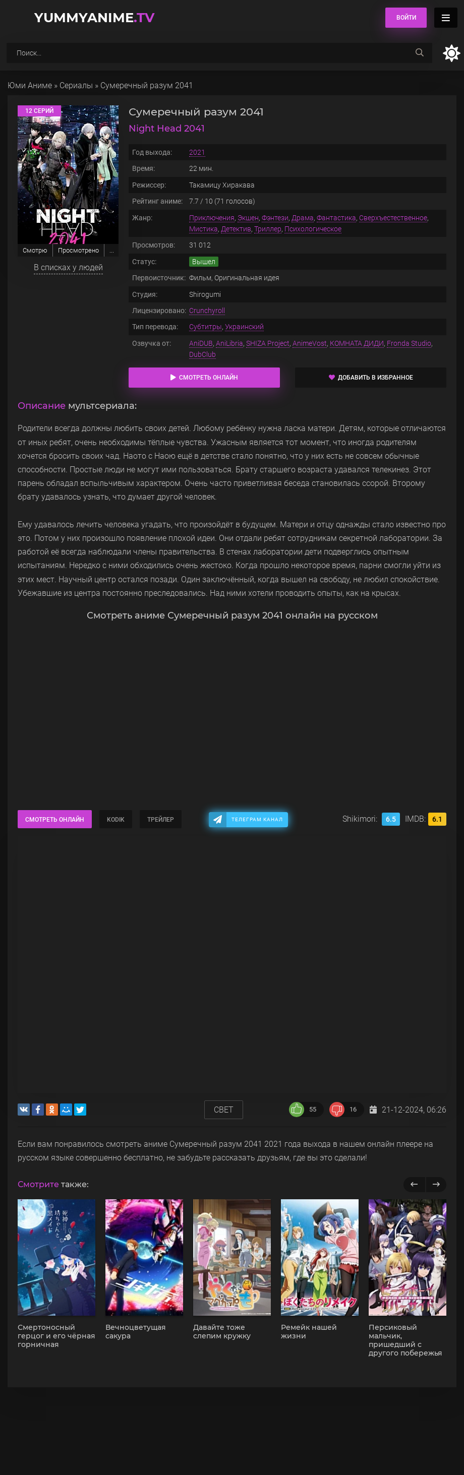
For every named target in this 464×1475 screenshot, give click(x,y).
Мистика (203, 229)
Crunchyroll (207, 310)
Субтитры (205, 327)
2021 (197, 152)
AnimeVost (310, 343)
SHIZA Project (267, 343)
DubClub (202, 354)
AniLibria (229, 343)
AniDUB (201, 343)
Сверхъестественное (393, 218)
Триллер (267, 229)
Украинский (244, 327)
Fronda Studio (409, 343)
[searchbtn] (419, 53)
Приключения (212, 218)
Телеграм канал (257, 819)
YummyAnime (94, 18)
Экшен (248, 218)
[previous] (414, 1184)
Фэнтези (275, 218)
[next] (436, 1184)
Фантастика (336, 218)
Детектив (236, 229)
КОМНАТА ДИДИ (357, 343)
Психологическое (312, 229)
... (111, 250)
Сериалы (76, 85)
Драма (303, 218)
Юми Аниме (30, 85)
